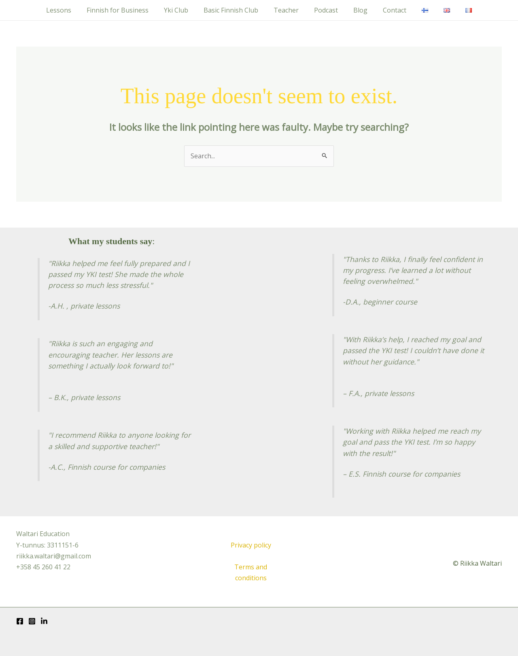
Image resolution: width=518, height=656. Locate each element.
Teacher (288, 10)
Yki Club (183, 10)
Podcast (326, 10)
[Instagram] (32, 621)
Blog (358, 10)
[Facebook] (19, 621)
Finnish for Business (127, 10)
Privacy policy (251, 545)
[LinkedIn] (44, 621)
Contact (389, 10)
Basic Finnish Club (235, 10)
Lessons (70, 10)
